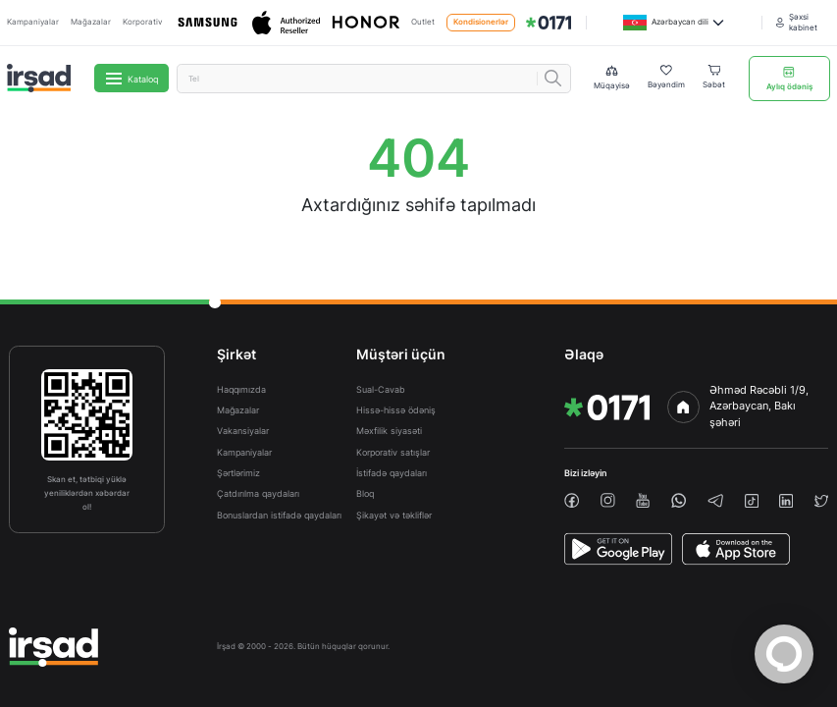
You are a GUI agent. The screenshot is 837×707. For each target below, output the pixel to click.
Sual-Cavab (380, 389)
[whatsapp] (678, 500)
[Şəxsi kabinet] (803, 23)
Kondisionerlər (480, 22)
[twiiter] (821, 501)
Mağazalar (91, 22)
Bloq (365, 493)
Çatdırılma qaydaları (258, 493)
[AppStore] (736, 549)
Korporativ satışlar (393, 452)
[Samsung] (207, 22)
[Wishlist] (666, 78)
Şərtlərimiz (238, 472)
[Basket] (714, 78)
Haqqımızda (241, 389)
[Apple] (286, 23)
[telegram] (715, 501)
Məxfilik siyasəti (389, 430)
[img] (548, 22)
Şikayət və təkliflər (394, 515)
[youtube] (643, 500)
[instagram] (608, 500)
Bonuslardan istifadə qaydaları (279, 515)
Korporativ (142, 22)
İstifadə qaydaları (391, 472)
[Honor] (365, 23)
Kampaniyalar (33, 22)
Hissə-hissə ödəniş (396, 410)
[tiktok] (752, 501)
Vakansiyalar (243, 430)
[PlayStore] (618, 549)
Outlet (423, 22)
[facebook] (571, 500)
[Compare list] (612, 78)
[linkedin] (786, 501)
